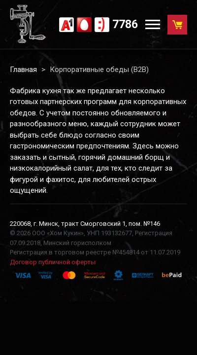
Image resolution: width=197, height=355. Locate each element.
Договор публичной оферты (53, 262)
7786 (125, 24)
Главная (23, 69)
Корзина (179, 22)
